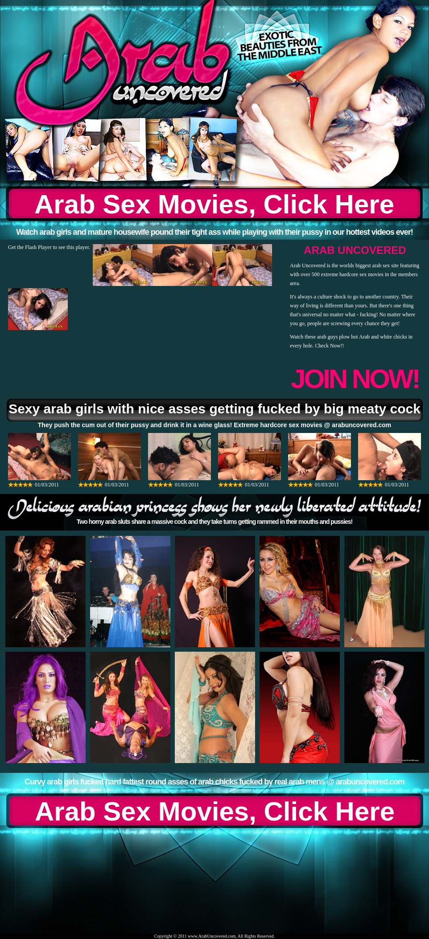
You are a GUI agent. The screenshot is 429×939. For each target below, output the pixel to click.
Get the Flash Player (30, 247)
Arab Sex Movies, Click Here (214, 204)
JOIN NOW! (355, 379)
